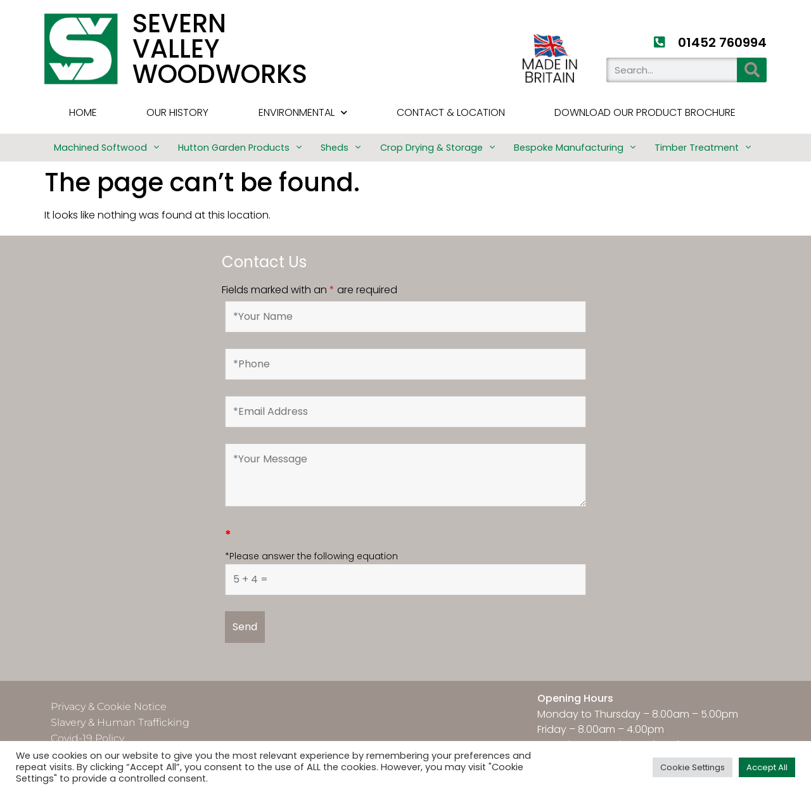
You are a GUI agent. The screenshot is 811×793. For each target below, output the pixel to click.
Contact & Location (451, 112)
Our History (177, 112)
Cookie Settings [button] (692, 767)
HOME (83, 112)
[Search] (752, 70)
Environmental (303, 112)
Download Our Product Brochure (645, 112)
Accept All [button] (767, 767)
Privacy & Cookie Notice (109, 707)
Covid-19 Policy (87, 738)
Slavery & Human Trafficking (120, 722)
